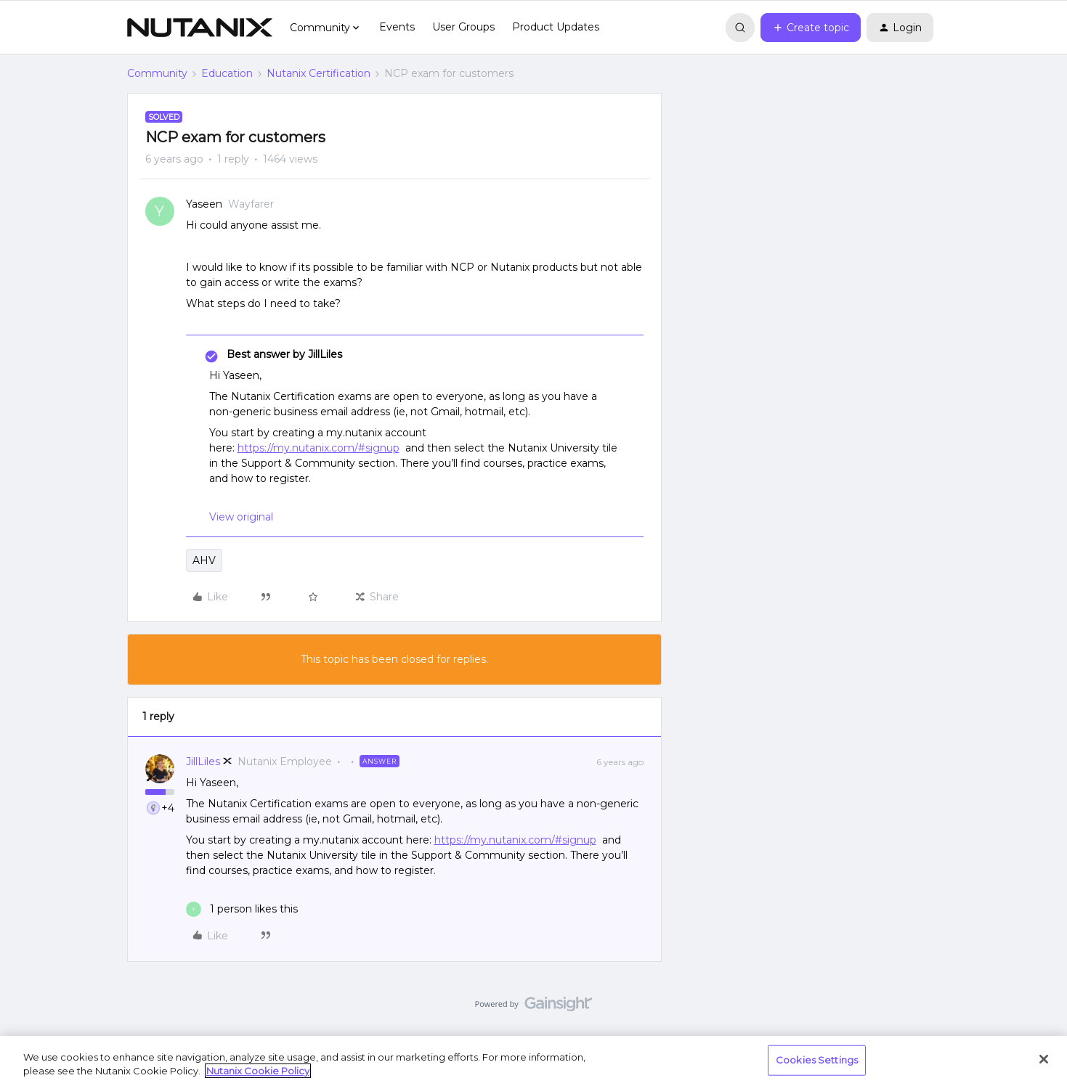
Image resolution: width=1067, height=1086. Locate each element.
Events (397, 26)
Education (227, 73)
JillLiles (203, 761)
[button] (810, 27)
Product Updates (555, 26)
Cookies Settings (817, 1060)
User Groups (463, 26)
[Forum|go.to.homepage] (199, 27)
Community (157, 73)
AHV (204, 560)
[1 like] (242, 909)
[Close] (1044, 1059)
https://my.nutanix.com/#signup (318, 447)
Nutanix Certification (318, 73)
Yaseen (204, 204)
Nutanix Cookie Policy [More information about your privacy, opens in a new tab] (257, 1071)
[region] (533, 1061)
